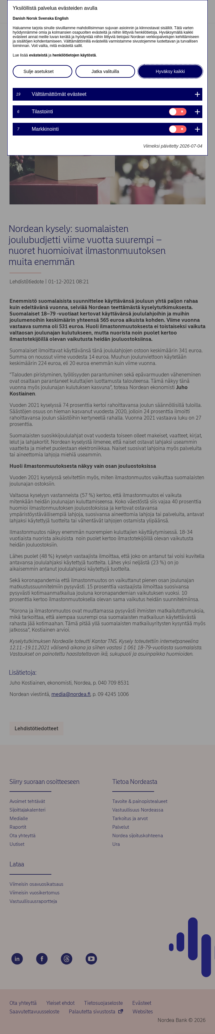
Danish (19, 18)
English (61, 18)
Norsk (31, 18)
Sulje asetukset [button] (38, 71)
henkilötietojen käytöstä (74, 55)
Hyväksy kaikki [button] (170, 71)
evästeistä (38, 55)
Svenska (46, 18)
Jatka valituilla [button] (105, 71)
